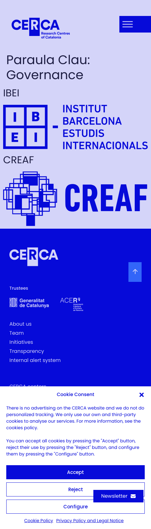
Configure (75, 506)
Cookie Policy (38, 520)
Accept (75, 472)
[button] (141, 395)
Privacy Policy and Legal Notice (89, 520)
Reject (75, 489)
